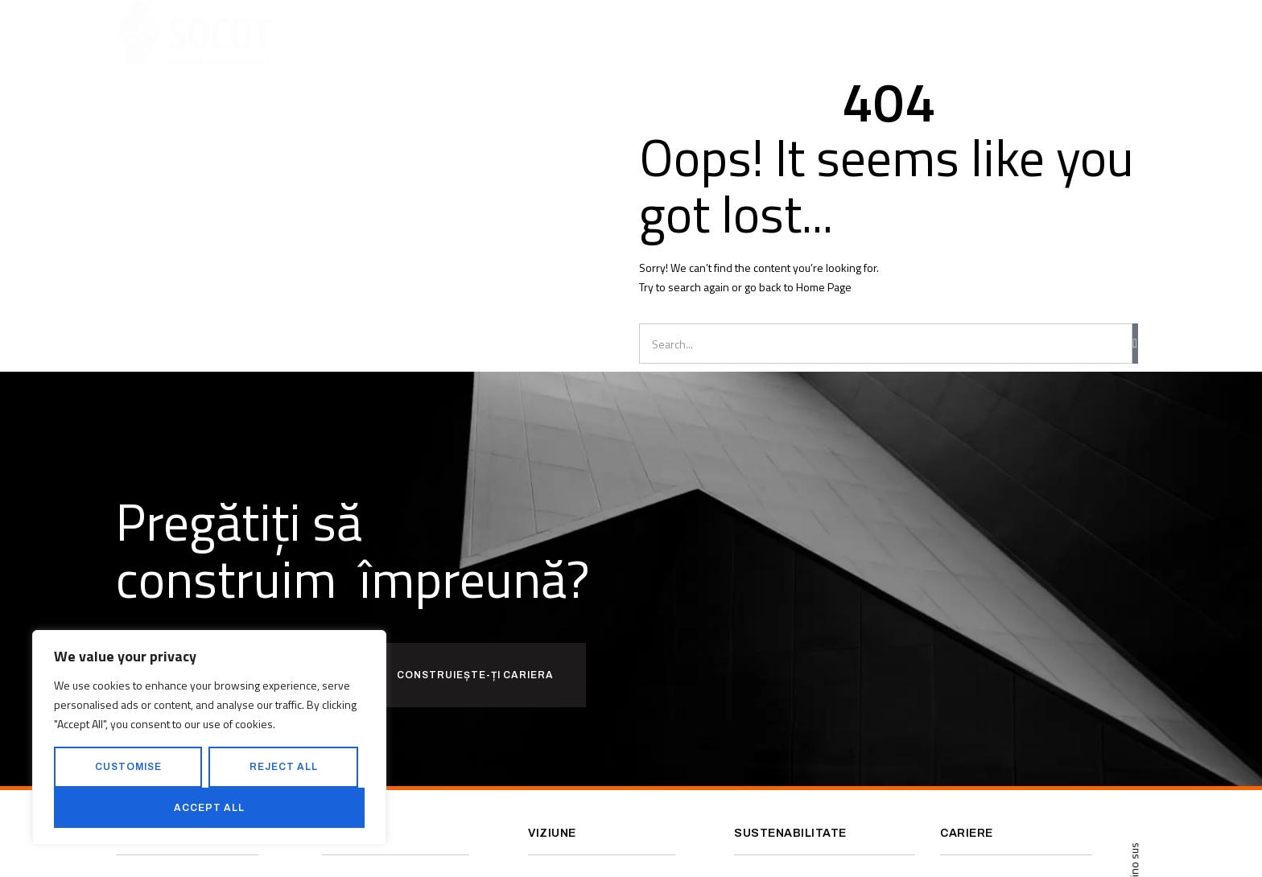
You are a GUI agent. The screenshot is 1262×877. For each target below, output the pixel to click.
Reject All (284, 766)
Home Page (824, 286)
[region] (209, 737)
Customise (128, 766)
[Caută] (1135, 343)
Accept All (209, 807)
